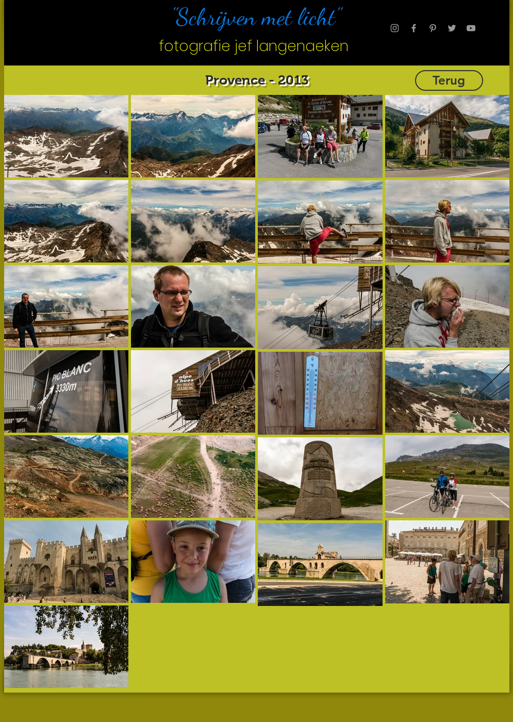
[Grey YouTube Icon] (471, 28)
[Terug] (449, 80)
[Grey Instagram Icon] (394, 28)
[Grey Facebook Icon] (413, 28)
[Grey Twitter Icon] (451, 28)
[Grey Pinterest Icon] (432, 28)
